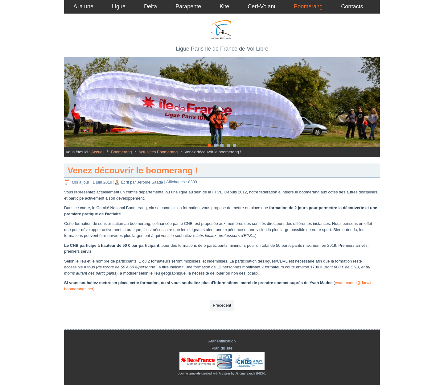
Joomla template (189, 373)
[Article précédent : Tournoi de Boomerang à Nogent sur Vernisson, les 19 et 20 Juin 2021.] (222, 305)
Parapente (188, 6)
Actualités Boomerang (158, 152)
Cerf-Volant (261, 6)
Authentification (222, 341)
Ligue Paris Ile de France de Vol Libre (222, 49)
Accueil (97, 152)
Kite (224, 6)
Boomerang (308, 6)
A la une (83, 6)
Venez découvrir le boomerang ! (133, 170)
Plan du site (222, 348)
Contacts (352, 6)
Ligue (118, 6)
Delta (150, 6)
